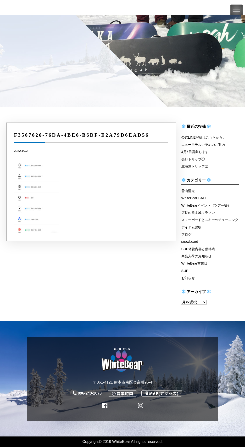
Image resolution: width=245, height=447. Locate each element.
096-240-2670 (87, 393)
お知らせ (188, 278)
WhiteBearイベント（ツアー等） (206, 205)
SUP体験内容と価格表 (198, 249)
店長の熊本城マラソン (198, 213)
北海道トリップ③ (194, 166)
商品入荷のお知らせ (196, 256)
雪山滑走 (188, 191)
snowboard (189, 241)
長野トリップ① (193, 159)
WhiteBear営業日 (194, 263)
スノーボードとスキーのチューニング (209, 220)
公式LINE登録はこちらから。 (203, 137)
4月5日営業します (195, 152)
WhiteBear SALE (194, 198)
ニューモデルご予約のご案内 (203, 145)
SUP (185, 271)
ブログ (186, 234)
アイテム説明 (191, 227)
